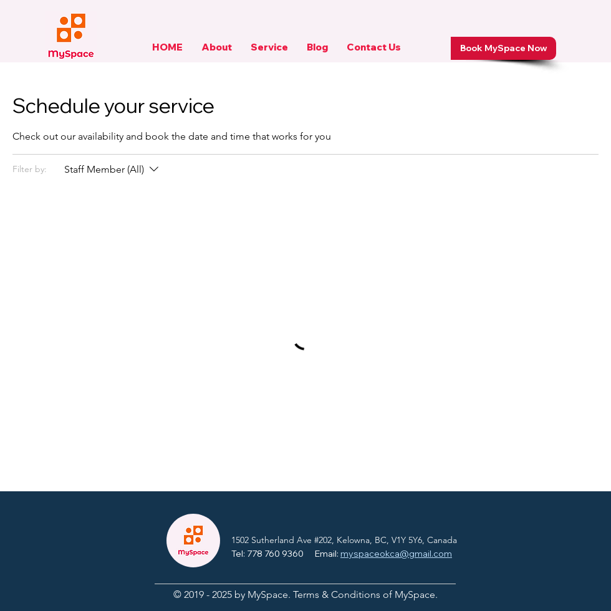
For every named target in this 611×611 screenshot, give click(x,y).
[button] (216, 51)
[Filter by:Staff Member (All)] (112, 169)
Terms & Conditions (336, 594)
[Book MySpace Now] (503, 48)
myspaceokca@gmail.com (396, 553)
